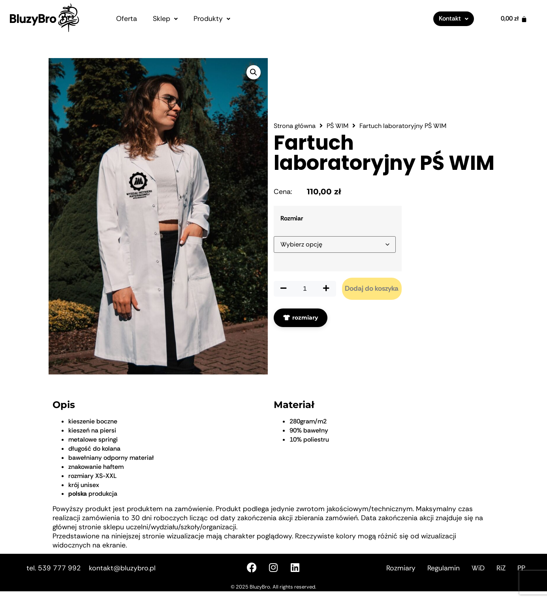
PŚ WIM (337, 154)
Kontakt (453, 18)
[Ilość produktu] (304, 317)
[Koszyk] (514, 18)
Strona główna (295, 154)
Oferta (126, 18)
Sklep (165, 18)
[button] (165, 18)
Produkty (212, 18)
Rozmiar (291, 247)
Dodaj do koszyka (372, 316)
